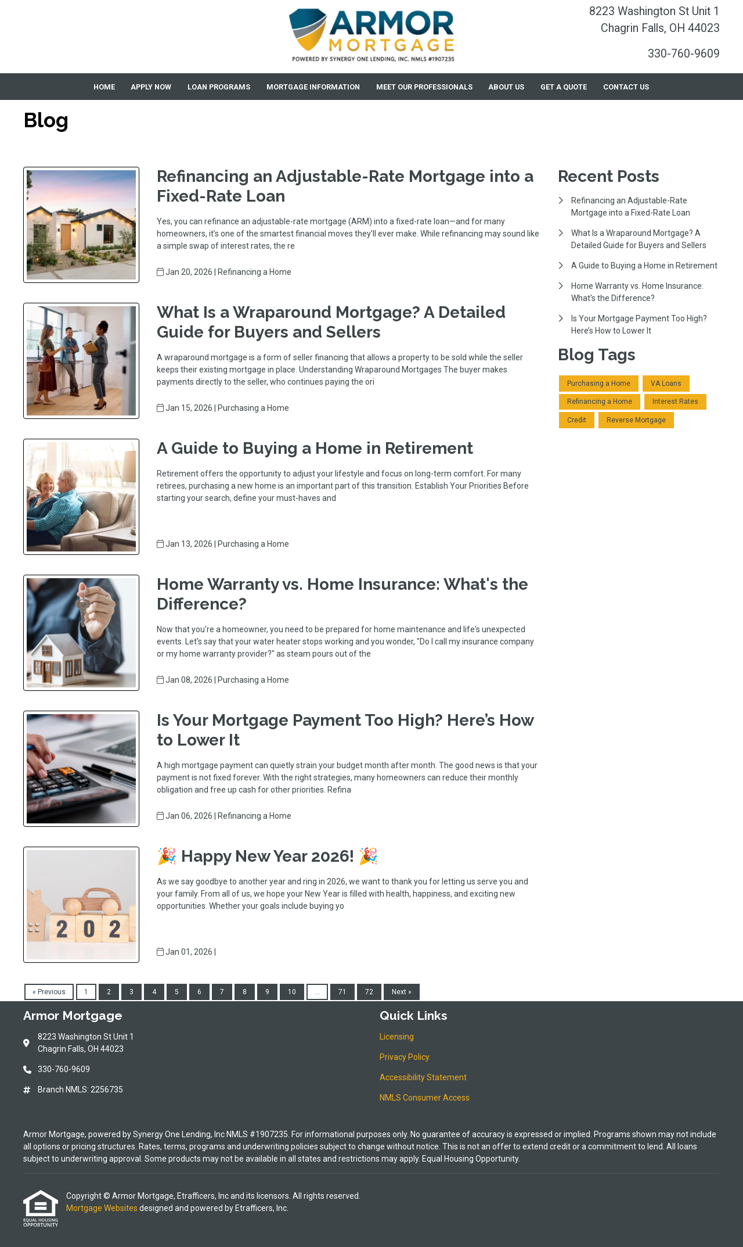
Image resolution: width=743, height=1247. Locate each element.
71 (342, 992)
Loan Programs (218, 87)
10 (292, 992)
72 (369, 992)
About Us (506, 87)
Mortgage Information (313, 87)
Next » (402, 992)
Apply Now (151, 87)
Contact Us (626, 87)
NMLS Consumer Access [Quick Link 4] (425, 1097)
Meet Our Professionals (424, 87)
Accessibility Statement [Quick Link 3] (423, 1077)
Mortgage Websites (102, 1208)
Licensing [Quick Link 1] (397, 1036)
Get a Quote (563, 87)
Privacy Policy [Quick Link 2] (405, 1057)
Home (104, 87)
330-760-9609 (684, 53)
